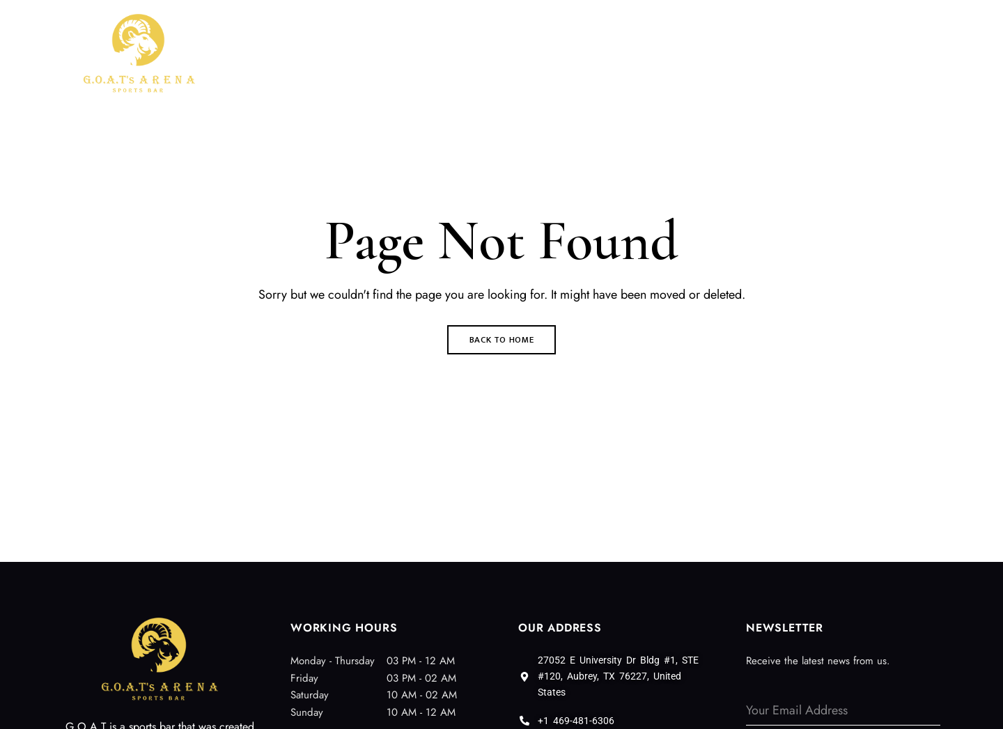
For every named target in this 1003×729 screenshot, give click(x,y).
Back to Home (501, 339)
